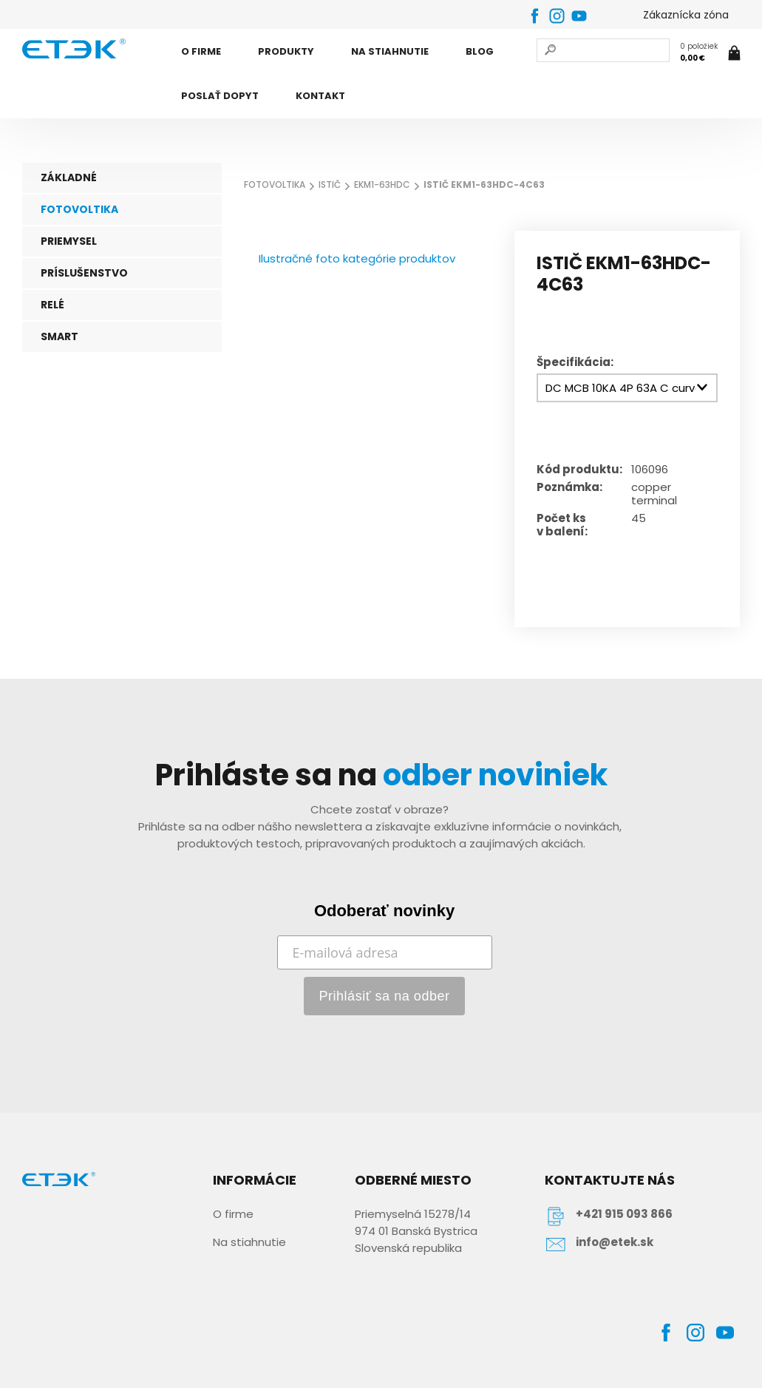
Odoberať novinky (384, 910)
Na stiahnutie (249, 1242)
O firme (233, 1214)
